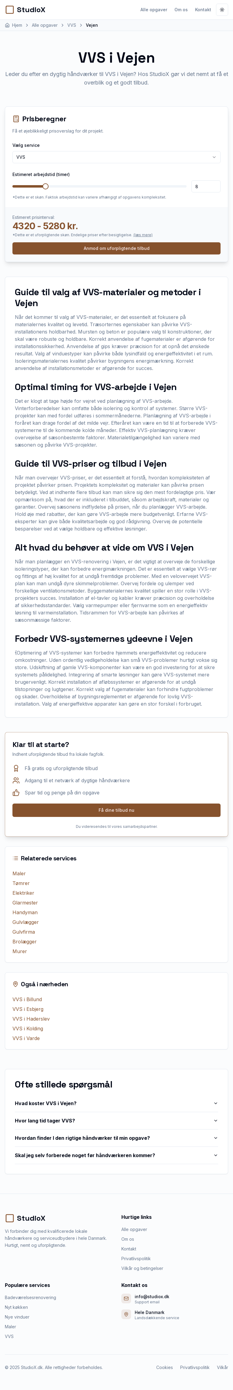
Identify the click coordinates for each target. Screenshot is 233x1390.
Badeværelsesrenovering (30, 1297)
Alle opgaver (153, 9)
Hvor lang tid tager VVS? (116, 1121)
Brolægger (24, 942)
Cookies (164, 1367)
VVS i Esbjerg (27, 1009)
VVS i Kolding (27, 1028)
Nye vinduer (17, 1316)
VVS (9, 1336)
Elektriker (23, 893)
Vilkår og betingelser (142, 1268)
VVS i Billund (27, 999)
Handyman (25, 912)
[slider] (45, 186)
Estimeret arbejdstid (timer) (41, 174)
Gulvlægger (25, 922)
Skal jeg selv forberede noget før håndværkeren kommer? (116, 1155)
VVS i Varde (26, 1038)
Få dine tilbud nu (116, 810)
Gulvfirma (23, 932)
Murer (19, 951)
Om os (181, 9)
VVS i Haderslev (31, 1019)
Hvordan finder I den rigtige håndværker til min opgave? (116, 1138)
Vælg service (26, 145)
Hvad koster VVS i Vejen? (116, 1103)
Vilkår (222, 1367)
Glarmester (25, 903)
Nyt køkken (16, 1307)
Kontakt (203, 9)
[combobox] (116, 157)
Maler (19, 873)
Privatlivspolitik (136, 1258)
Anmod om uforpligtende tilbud (117, 248)
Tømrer (21, 883)
